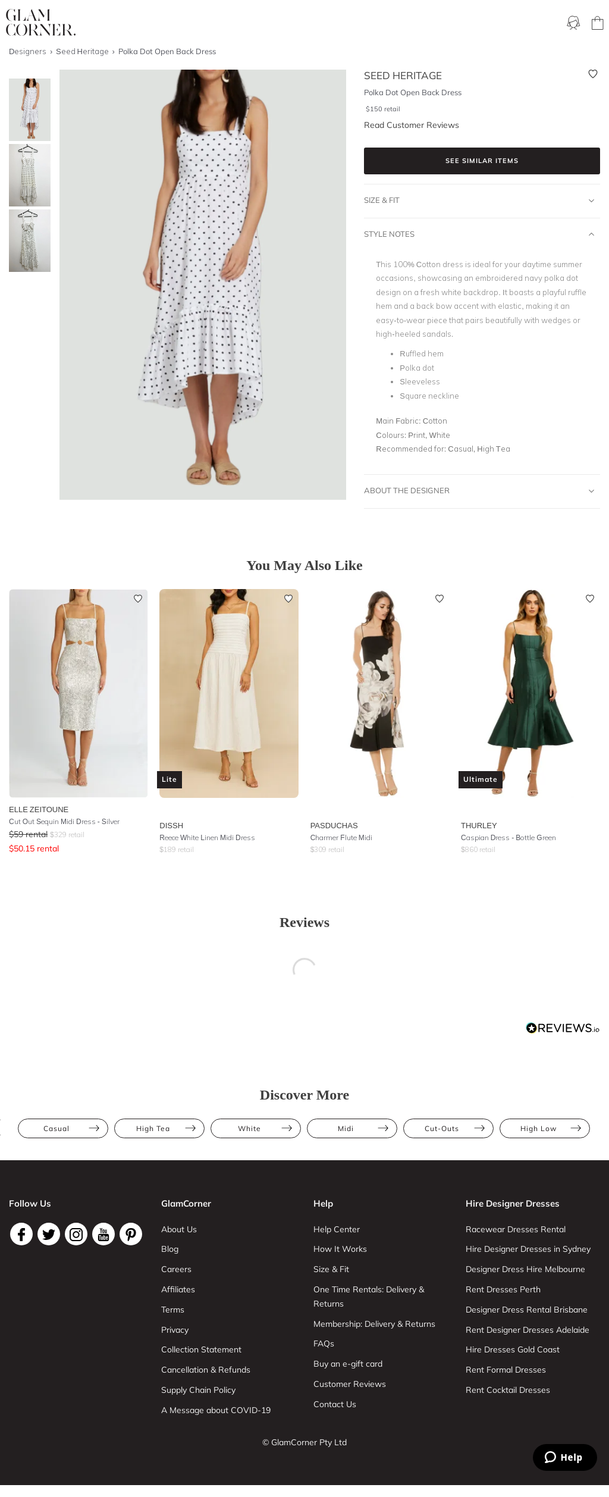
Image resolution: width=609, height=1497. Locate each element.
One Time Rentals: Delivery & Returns (368, 1296)
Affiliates (178, 1289)
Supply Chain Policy (198, 1390)
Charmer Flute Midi (341, 837)
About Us (179, 1229)
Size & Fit (479, 200)
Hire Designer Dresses (513, 1203)
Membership (265, 23)
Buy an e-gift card (347, 1363)
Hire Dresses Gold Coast (513, 1349)
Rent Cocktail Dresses (508, 1390)
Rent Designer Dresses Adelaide (527, 1329)
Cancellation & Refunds (205, 1369)
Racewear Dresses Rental (516, 1229)
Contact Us (334, 1404)
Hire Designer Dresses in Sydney (528, 1249)
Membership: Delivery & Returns (374, 1324)
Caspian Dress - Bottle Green (508, 837)
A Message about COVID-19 (216, 1410)
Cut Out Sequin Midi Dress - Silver (64, 821)
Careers (176, 1269)
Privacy (175, 1329)
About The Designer (479, 490)
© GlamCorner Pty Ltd (304, 1442)
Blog (169, 1249)
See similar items (482, 160)
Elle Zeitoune (38, 809)
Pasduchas (334, 825)
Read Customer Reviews (411, 125)
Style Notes (479, 234)
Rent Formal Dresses (506, 1369)
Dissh (171, 825)
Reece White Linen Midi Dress (207, 837)
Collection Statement (201, 1349)
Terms (172, 1309)
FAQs (323, 1343)
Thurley (479, 825)
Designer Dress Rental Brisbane (527, 1309)
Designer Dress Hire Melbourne (525, 1269)
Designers (513, 23)
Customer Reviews (349, 1384)
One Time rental (334, 23)
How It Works (340, 1249)
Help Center (336, 1229)
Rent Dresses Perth (503, 1289)
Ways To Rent (203, 23)
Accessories (456, 23)
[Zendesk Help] (565, 1457)
